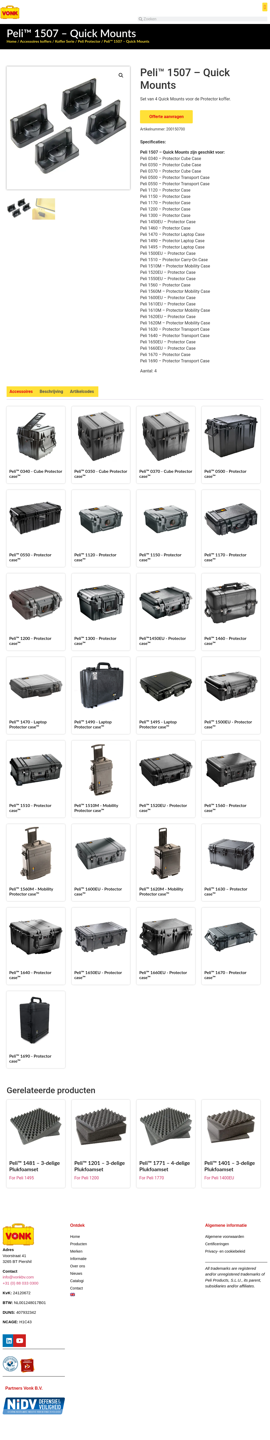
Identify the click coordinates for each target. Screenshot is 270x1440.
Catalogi (77, 1281)
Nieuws (76, 1273)
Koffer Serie (64, 41)
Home (12, 41)
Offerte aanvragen (166, 116)
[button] (264, 7)
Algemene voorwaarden (224, 1236)
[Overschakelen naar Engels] (101, 1294)
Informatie (78, 1259)
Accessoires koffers (35, 41)
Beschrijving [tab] (51, 391)
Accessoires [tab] (21, 391)
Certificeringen (217, 1244)
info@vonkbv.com (18, 1277)
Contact (76, 1288)
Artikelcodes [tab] (82, 391)
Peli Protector (89, 41)
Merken (76, 1251)
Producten (78, 1244)
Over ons (77, 1266)
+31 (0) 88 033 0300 (20, 1283)
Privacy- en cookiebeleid (225, 1251)
